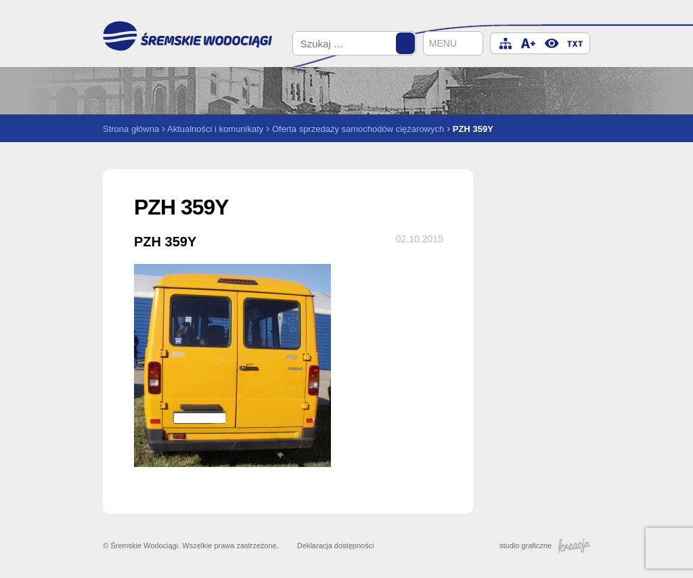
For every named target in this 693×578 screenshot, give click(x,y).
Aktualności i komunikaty (215, 129)
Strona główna (131, 129)
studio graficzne (544, 545)
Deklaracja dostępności (335, 545)
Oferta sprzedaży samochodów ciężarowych (358, 129)
